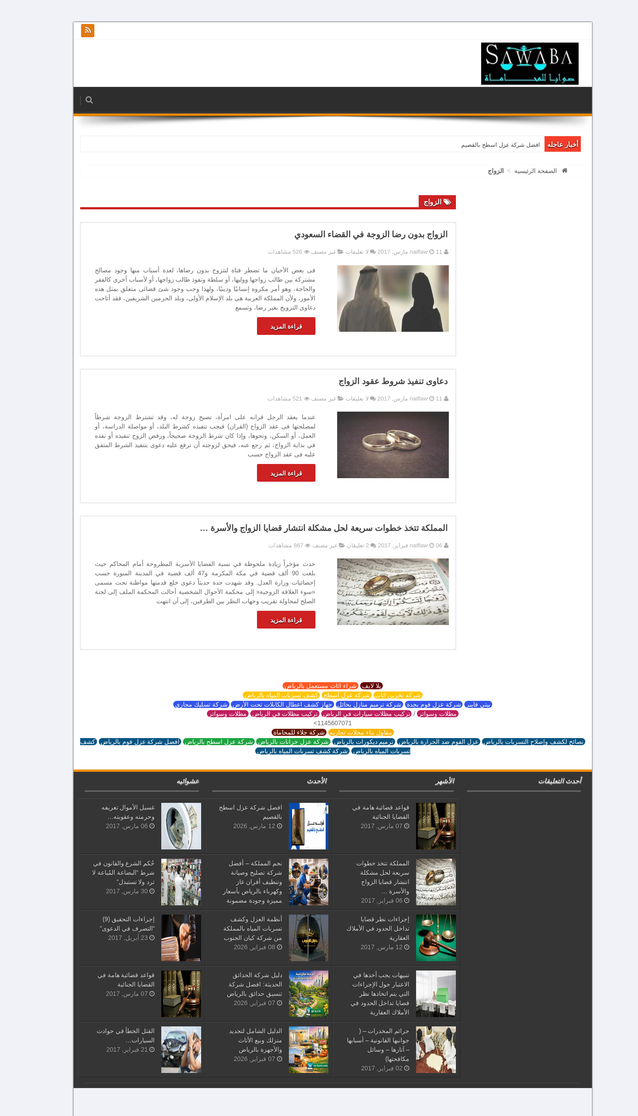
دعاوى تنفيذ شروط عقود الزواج (379, 381)
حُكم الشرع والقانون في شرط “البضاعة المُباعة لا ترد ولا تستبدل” (109, 872)
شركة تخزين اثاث (384, 695)
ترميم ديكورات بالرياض (350, 741)
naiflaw (406, 251)
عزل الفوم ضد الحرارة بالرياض (424, 741)
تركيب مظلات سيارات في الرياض (352, 713)
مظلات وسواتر (424, 713)
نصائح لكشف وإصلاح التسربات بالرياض (520, 741)
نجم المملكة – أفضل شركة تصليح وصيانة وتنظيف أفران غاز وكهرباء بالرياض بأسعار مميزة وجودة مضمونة (238, 882)
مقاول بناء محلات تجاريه (347, 732)
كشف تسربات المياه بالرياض (267, 695)
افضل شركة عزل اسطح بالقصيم (486, 144)
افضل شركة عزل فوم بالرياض (126, 741)
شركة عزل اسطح (333, 695)
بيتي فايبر (464, 704)
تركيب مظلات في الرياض (271, 713)
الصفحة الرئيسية (522, 170)
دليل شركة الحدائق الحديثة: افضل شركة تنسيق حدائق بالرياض (240, 984)
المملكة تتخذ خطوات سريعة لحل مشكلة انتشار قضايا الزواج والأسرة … (310, 528)
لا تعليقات (343, 251)
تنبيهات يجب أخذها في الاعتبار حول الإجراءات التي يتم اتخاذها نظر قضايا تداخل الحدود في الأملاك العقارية (366, 993)
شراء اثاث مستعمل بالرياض (306, 685)
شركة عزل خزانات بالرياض (279, 741)
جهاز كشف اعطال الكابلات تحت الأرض (268, 704)
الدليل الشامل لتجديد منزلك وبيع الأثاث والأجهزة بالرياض (241, 1040)
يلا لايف (357, 685)
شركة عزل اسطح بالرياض (205, 741)
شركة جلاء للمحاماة (285, 732)
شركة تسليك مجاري (188, 704)
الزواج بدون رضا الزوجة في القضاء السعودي (357, 234)
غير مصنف (310, 251)
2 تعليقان (344, 545)
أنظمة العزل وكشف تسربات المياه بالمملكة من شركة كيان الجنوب (239, 928)
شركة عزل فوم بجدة (420, 704)
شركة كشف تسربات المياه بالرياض (288, 750)
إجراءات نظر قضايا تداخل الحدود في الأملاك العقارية (364, 928)
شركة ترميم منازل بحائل (355, 704)
